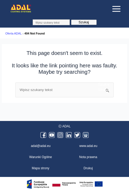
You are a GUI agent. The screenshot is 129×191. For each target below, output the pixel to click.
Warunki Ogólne (40, 157)
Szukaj (84, 22)
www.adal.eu (88, 146)
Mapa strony (40, 168)
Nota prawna (88, 157)
